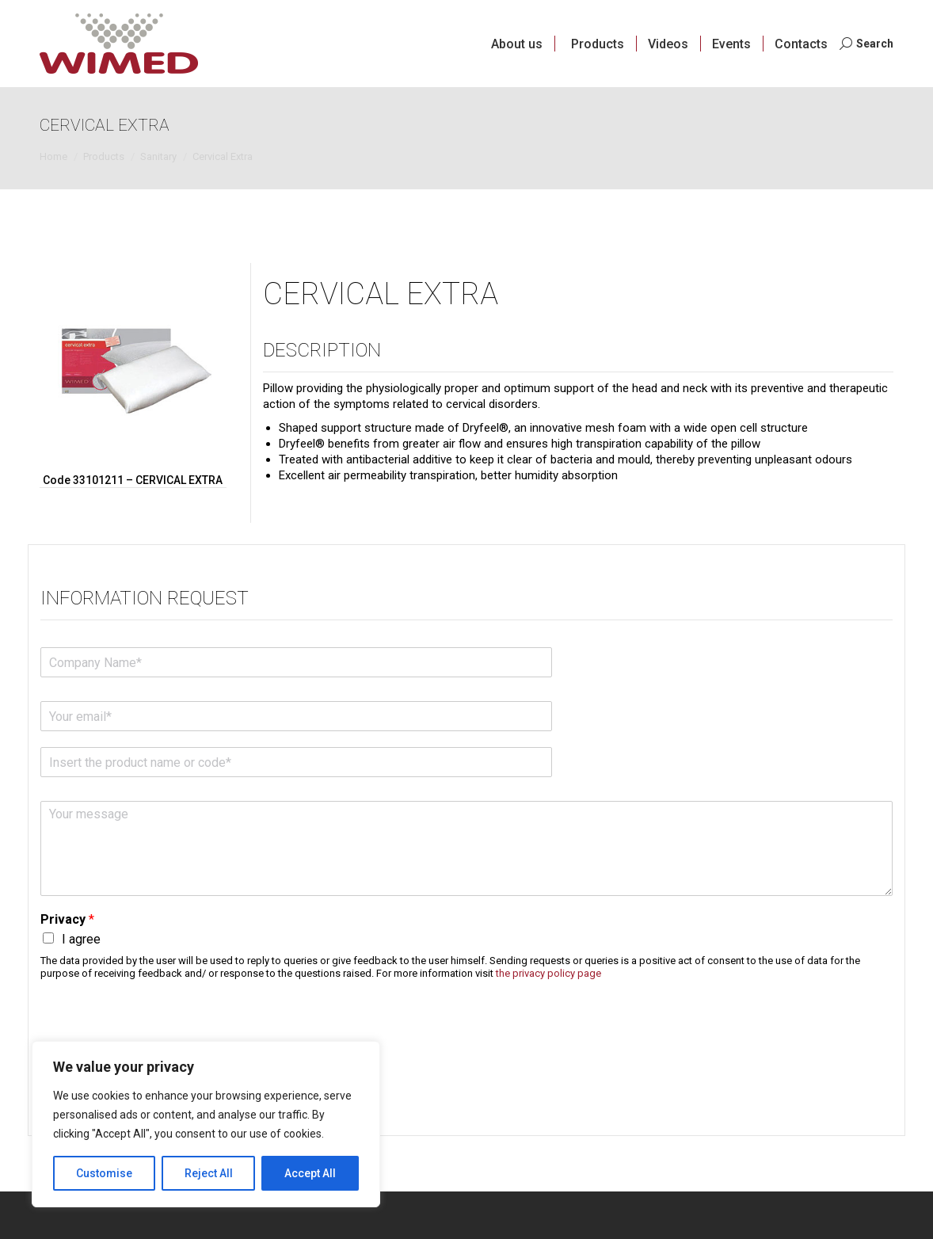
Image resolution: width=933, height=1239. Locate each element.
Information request (144, 598)
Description (322, 350)
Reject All (209, 1173)
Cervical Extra (380, 293)
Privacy (67, 919)
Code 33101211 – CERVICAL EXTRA (133, 480)
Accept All (310, 1173)
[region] (206, 1124)
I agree (81, 939)
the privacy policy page (548, 973)
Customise (104, 1173)
